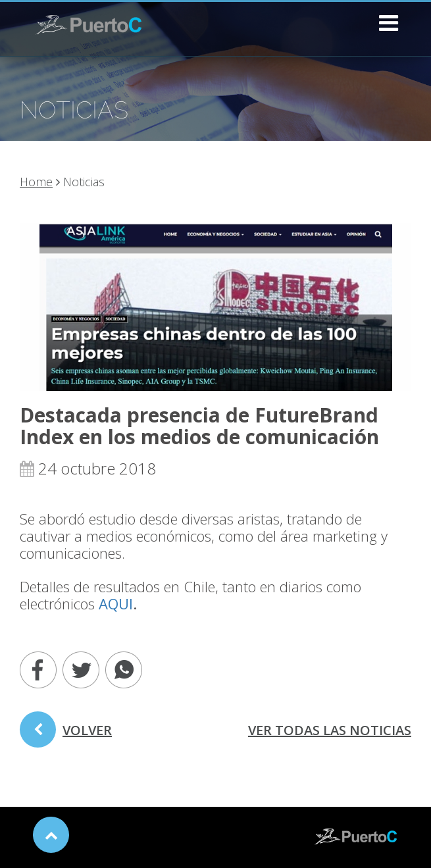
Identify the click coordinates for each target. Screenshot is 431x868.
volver (66, 734)
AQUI (116, 603)
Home (36, 182)
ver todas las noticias (329, 730)
